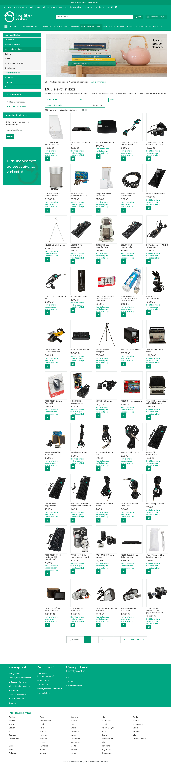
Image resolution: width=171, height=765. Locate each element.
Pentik (104, 724)
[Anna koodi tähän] (22, 130)
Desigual (12, 735)
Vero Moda (137, 731)
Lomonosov (76, 731)
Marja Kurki (75, 742)
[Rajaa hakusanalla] (75, 105)
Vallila (135, 728)
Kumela (74, 720)
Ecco (11, 742)
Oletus (73, 110)
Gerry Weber (45, 720)
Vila (134, 735)
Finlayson (13, 753)
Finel (11, 749)
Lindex (73, 728)
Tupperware (138, 724)
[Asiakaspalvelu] (21, 7)
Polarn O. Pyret (108, 728)
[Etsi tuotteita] (99, 17)
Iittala (42, 749)
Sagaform (106, 749)
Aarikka (12, 717)
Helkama (44, 735)
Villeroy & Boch (139, 738)
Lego (73, 724)
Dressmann (14, 738)
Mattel (73, 746)
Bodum (12, 728)
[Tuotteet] (11, 27)
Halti (42, 728)
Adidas (12, 720)
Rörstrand (106, 746)
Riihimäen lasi (108, 738)
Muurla (74, 749)
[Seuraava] (137, 639)
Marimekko (75, 738)
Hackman (44, 724)
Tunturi (136, 720)
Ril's (103, 742)
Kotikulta (74, 717)
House (42, 742)
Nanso (73, 753)
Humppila (44, 746)
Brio (10, 731)
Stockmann (107, 753)
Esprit (11, 746)
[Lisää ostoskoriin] (47, 158)
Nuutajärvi (106, 720)
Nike (103, 717)
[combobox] (99, 17)
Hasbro (43, 731)
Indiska (43, 753)
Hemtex (43, 738)
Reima (104, 735)
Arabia (11, 724)
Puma (104, 731)
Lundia (73, 735)
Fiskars (43, 717)
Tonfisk (136, 717)
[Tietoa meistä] (76, 7)
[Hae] (138, 17)
